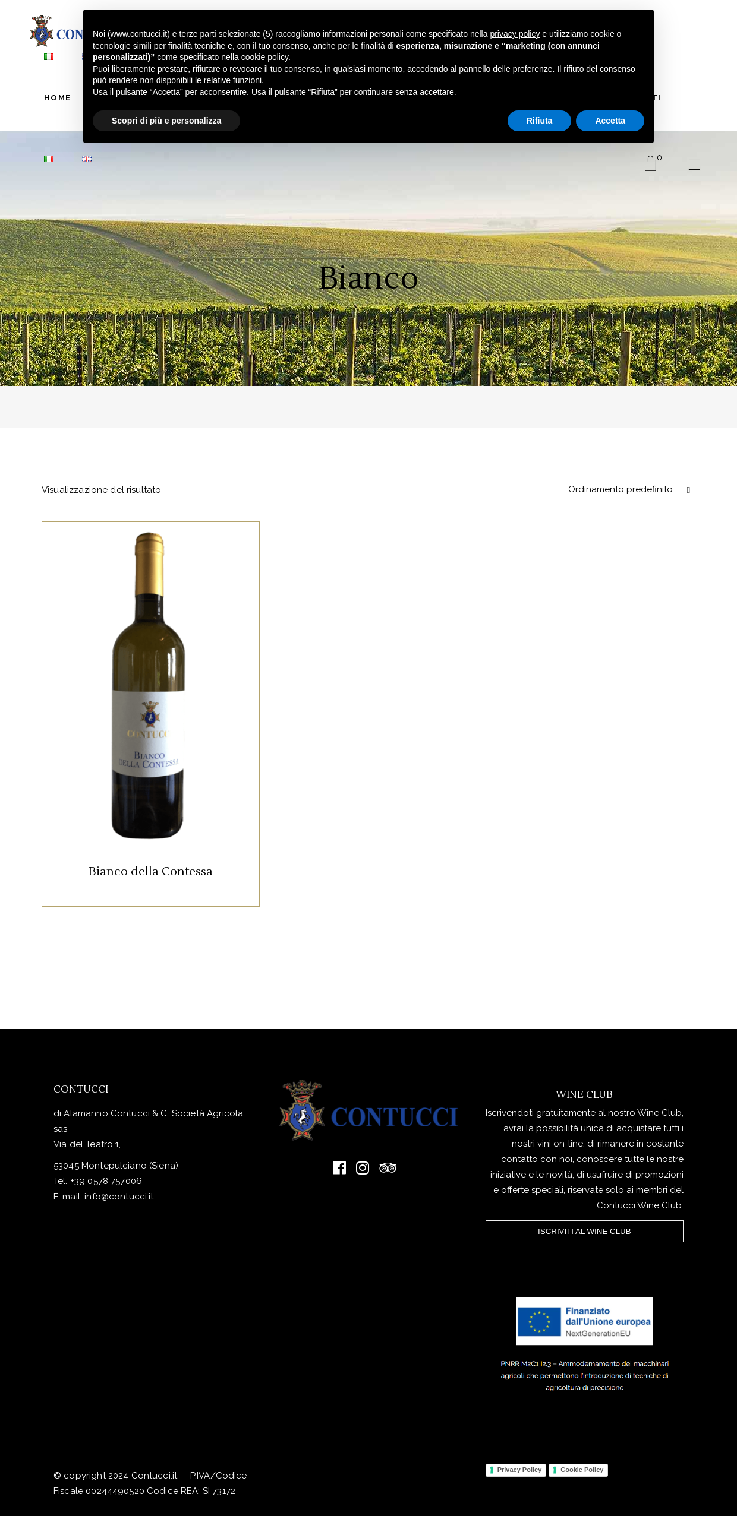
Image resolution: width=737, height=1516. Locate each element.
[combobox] (627, 490)
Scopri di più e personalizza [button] (166, 120)
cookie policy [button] (264, 57)
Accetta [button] (610, 120)
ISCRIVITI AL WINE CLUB (584, 1231)
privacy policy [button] (515, 34)
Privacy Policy (519, 1469)
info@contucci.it (118, 1196)
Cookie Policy (581, 1469)
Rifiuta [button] (540, 120)
